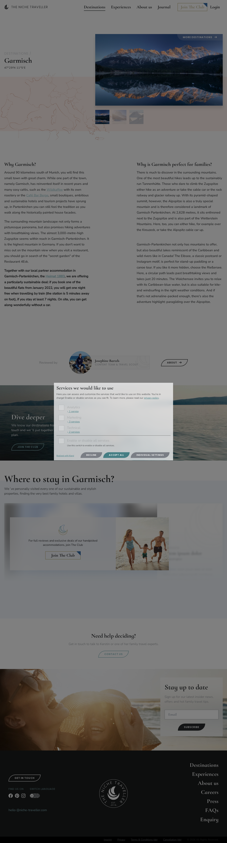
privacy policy (151, 398)
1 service (73, 411)
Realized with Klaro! (65, 455)
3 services (73, 421)
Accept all (116, 454)
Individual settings (150, 454)
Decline (91, 454)
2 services (73, 432)
